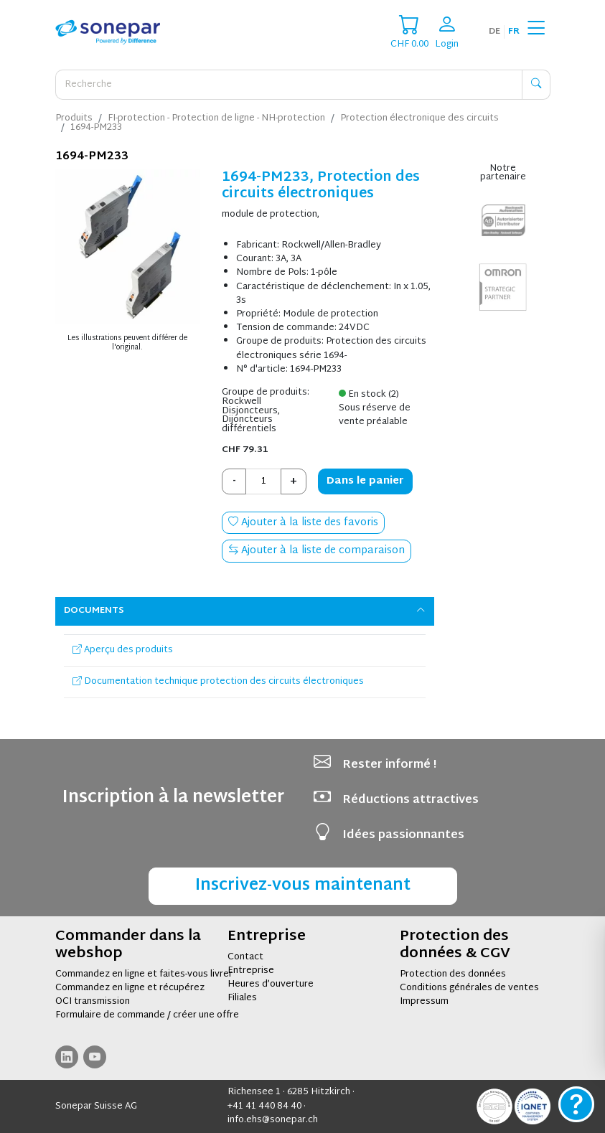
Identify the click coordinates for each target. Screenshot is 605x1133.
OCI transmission (92, 1001)
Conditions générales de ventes (469, 988)
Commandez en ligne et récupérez (130, 988)
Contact (245, 957)
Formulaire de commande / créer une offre (147, 1015)
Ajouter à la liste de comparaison (316, 550)
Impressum (424, 1001)
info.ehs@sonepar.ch (273, 1120)
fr (514, 31)
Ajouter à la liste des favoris (303, 522)
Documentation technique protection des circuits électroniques (218, 681)
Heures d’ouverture (271, 984)
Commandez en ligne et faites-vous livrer (144, 974)
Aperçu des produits (122, 650)
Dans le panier (365, 481)
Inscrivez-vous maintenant (303, 886)
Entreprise (251, 970)
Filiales (242, 998)
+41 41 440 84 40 (264, 1106)
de (494, 31)
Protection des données (453, 974)
